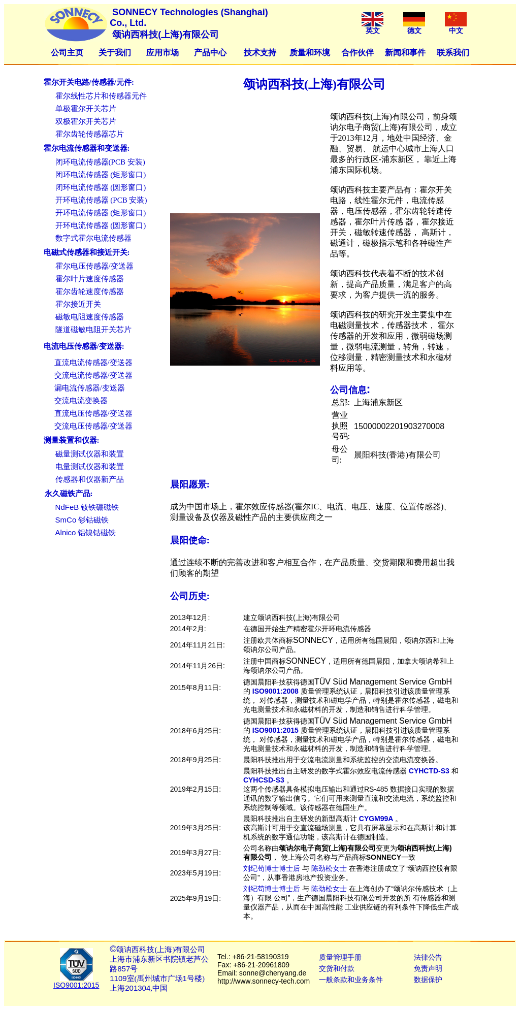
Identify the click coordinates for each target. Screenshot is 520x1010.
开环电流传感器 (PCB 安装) (101, 200)
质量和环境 (309, 52)
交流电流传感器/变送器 (93, 375)
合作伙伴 (357, 52)
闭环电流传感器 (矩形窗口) (100, 175)
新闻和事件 (405, 52)
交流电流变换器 (81, 401)
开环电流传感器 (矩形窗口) (100, 213)
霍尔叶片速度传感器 (89, 279)
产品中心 (210, 52)
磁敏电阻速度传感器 (89, 317)
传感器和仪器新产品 (89, 479)
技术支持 (260, 52)
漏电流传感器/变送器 (89, 388)
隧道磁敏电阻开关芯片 (93, 329)
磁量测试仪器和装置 (89, 454)
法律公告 (428, 957)
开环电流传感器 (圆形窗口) (100, 225)
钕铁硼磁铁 (87, 507)
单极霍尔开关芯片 (85, 109)
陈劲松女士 (329, 868)
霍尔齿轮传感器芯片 (89, 134)
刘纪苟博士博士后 (271, 868)
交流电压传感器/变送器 (93, 426)
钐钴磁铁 (82, 520)
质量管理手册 (340, 957)
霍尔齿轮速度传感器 (89, 291)
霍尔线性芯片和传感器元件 (101, 96)
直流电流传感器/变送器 (93, 363)
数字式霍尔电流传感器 (93, 238)
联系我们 (453, 52)
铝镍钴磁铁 (85, 533)
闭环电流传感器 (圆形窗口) (100, 187)
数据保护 (428, 979)
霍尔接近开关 (78, 304)
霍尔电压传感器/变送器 (94, 266)
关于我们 (115, 52)
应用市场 (162, 52)
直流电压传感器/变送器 (93, 413)
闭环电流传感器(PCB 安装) (100, 162)
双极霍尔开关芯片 (85, 121)
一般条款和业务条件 (351, 979)
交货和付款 (336, 968)
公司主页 (67, 52)
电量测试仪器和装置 (89, 467)
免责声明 (428, 968)
